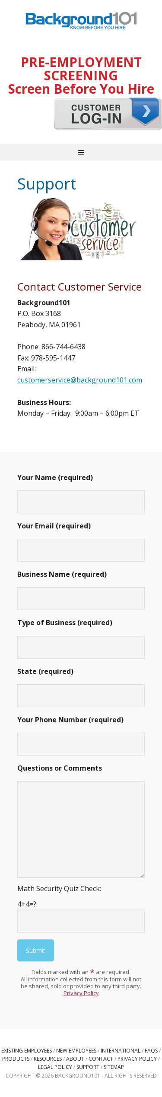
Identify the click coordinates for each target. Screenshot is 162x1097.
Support (87, 1067)
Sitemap (114, 1067)
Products (15, 1058)
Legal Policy (55, 1067)
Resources (48, 1058)
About (75, 1058)
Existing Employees (26, 1050)
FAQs (151, 1050)
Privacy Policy (81, 993)
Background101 (81, 21)
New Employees (76, 1050)
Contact (101, 1058)
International (120, 1050)
